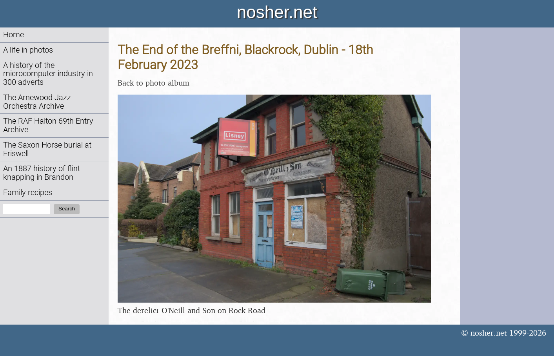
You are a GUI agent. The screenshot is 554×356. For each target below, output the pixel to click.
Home (13, 34)
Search (66, 209)
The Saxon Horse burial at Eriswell (47, 149)
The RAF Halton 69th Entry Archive (48, 125)
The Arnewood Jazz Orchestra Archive (37, 102)
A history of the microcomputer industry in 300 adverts (48, 74)
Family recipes (27, 192)
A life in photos (28, 50)
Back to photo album (153, 83)
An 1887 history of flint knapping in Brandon (41, 173)
